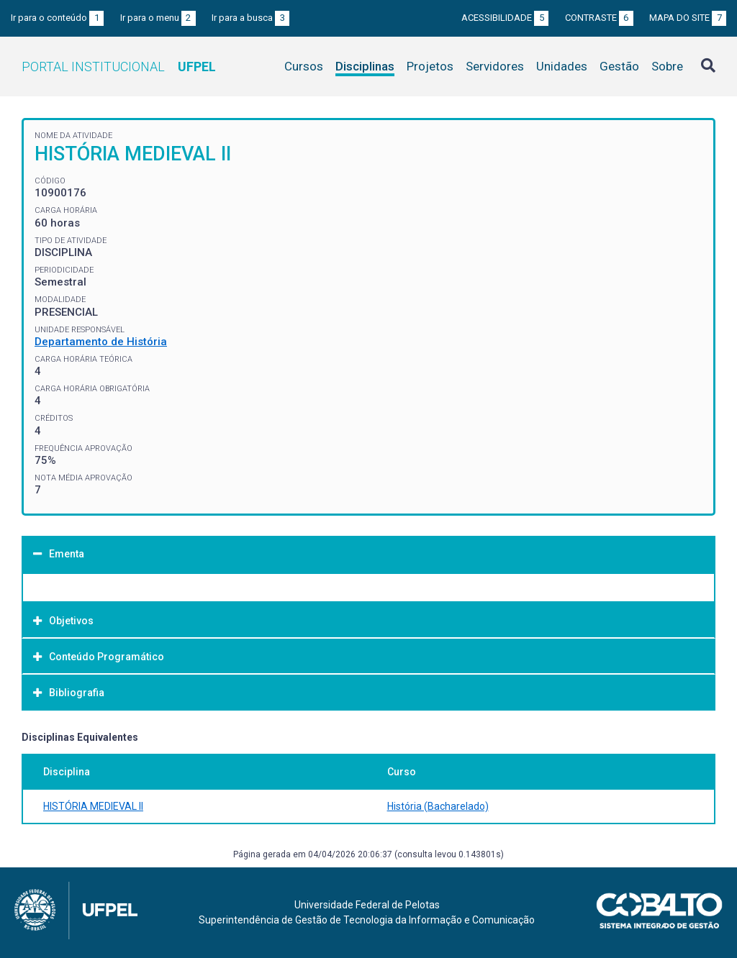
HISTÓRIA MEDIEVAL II (93, 806)
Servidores (495, 66)
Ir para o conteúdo (57, 17)
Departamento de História (101, 341)
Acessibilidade (504, 17)
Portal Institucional (119, 66)
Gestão (619, 66)
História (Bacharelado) (438, 806)
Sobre (667, 66)
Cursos (303, 66)
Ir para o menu (158, 17)
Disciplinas (364, 66)
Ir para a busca (250, 17)
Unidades (561, 66)
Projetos (430, 66)
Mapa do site (687, 17)
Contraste (599, 17)
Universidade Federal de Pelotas (367, 905)
